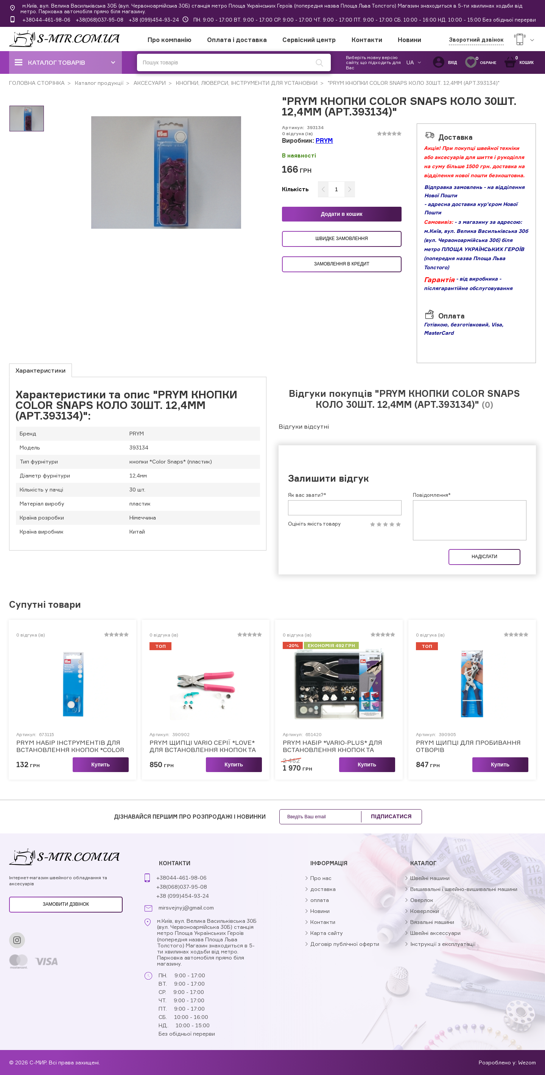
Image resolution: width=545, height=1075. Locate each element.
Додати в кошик (342, 214)
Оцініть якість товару (314, 524)
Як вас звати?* (307, 495)
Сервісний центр (309, 40)
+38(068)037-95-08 (99, 20)
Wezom (527, 1062)
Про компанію (170, 40)
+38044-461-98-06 (46, 20)
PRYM (324, 140)
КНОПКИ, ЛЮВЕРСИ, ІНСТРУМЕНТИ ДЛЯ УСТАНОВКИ (246, 83)
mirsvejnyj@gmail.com (186, 908)
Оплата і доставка (237, 40)
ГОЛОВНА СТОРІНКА (37, 83)
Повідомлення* (432, 495)
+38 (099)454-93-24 (154, 20)
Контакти (367, 40)
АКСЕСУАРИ (149, 83)
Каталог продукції (98, 83)
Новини (409, 40)
